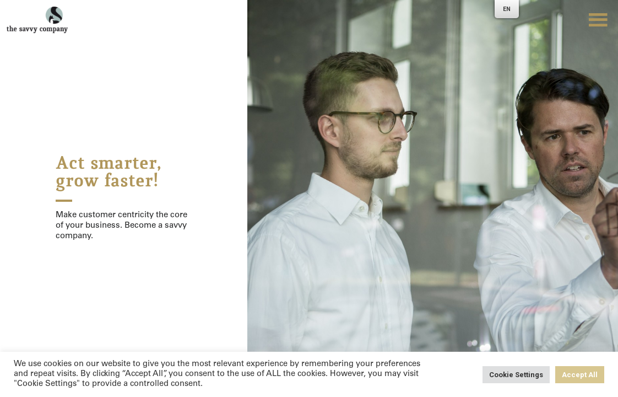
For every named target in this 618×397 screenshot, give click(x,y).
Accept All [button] (580, 375)
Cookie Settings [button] (516, 375)
